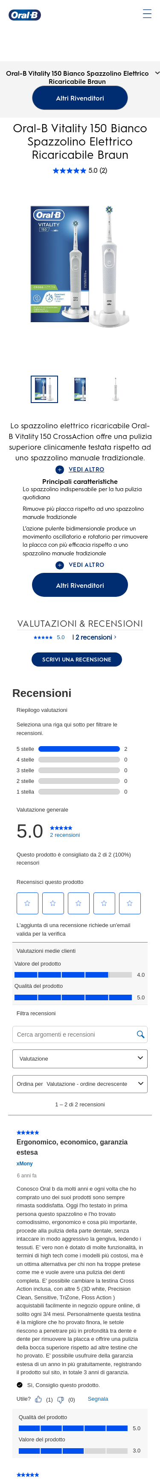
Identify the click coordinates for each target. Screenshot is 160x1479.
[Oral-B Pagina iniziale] (25, 15)
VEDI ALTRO (79, 469)
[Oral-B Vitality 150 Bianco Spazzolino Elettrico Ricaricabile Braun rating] (80, 170)
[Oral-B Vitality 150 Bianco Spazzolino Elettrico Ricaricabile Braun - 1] (80, 389)
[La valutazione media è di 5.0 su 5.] (49, 637)
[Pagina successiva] (139, 390)
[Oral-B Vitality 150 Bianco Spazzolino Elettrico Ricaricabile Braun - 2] (115, 389)
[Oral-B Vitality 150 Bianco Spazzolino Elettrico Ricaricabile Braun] (44, 389)
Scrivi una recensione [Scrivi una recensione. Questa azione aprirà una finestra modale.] (76, 659)
